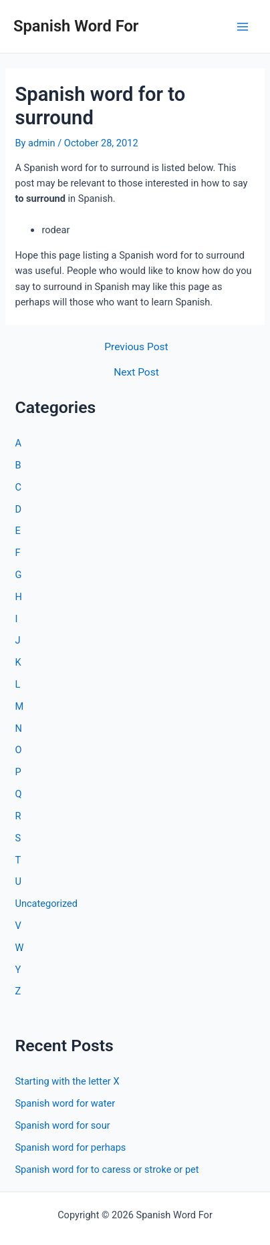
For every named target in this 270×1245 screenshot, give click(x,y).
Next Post (136, 373)
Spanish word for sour (62, 1125)
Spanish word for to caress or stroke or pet (106, 1169)
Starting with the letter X (67, 1081)
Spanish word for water (65, 1103)
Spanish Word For (75, 26)
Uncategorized (46, 903)
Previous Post (136, 347)
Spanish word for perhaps (70, 1147)
